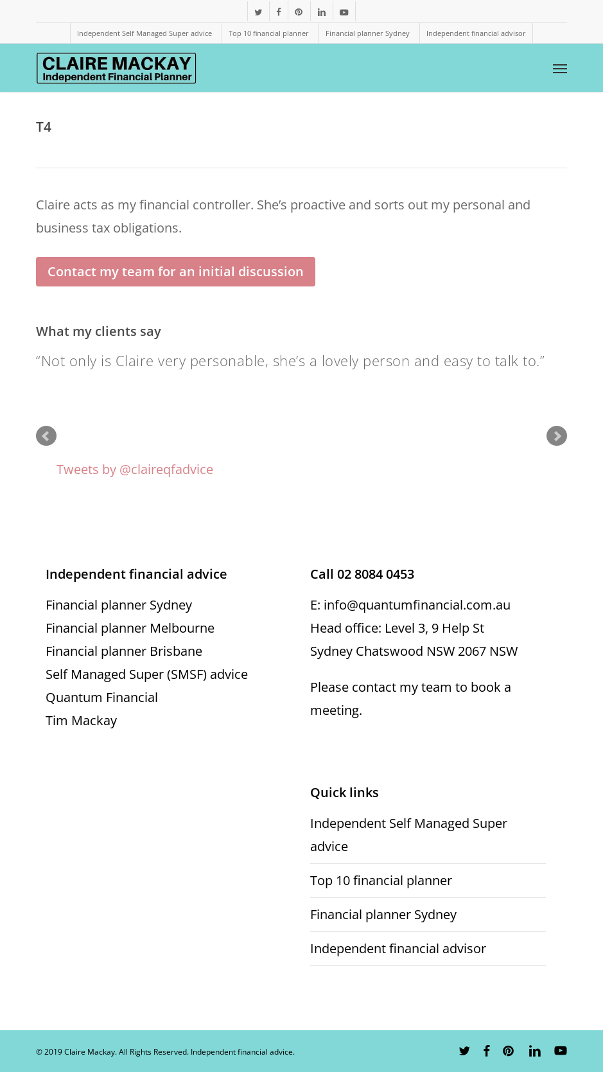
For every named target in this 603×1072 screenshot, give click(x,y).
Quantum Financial (102, 697)
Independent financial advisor (398, 948)
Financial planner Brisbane (124, 651)
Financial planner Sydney (119, 604)
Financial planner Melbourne (130, 628)
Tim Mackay (81, 720)
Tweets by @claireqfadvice (135, 469)
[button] (560, 68)
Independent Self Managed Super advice (408, 834)
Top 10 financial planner (381, 880)
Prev (46, 436)
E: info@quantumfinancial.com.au (410, 604)
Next (556, 436)
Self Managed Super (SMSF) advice (147, 674)
